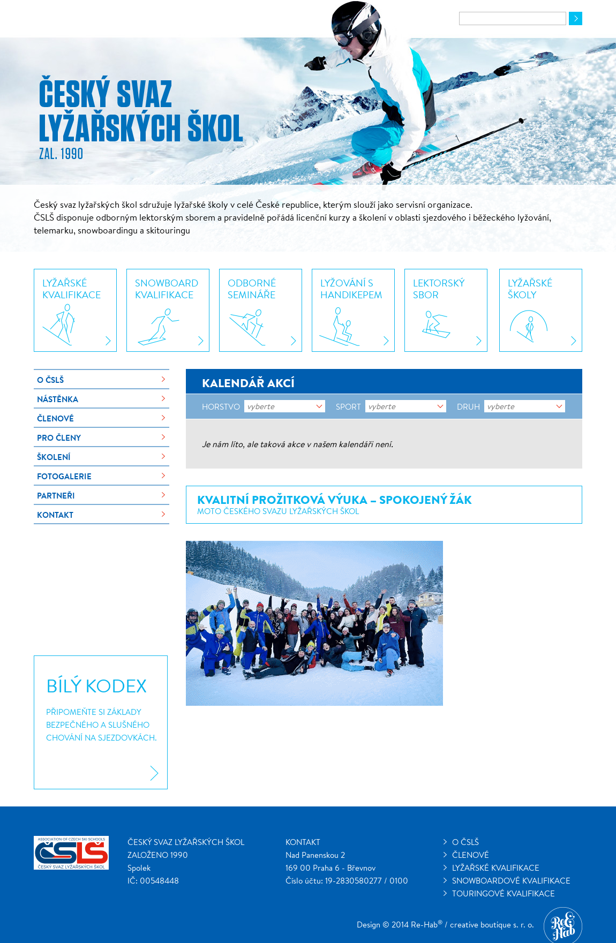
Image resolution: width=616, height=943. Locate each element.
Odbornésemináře (252, 288)
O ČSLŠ (50, 380)
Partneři (56, 495)
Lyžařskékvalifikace (71, 288)
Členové (55, 418)
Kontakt (55, 514)
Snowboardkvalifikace (166, 288)
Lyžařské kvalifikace (495, 868)
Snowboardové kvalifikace (511, 881)
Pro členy (59, 437)
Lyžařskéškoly (530, 288)
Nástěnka (57, 399)
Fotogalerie (64, 476)
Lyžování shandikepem (351, 288)
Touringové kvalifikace (503, 893)
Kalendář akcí (248, 383)
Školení (54, 457)
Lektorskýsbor (438, 288)
